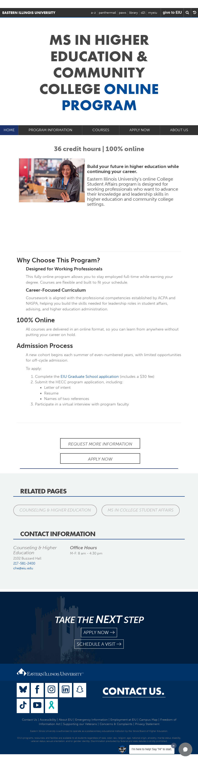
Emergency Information (91, 719)
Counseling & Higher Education (55, 510)
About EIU (65, 719)
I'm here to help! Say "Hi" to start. (152, 749)
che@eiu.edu (23, 568)
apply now (99, 632)
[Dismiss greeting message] (174, 745)
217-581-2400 (24, 563)
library (133, 13)
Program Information (50, 130)
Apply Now (139, 130)
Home (9, 130)
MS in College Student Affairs (141, 510)
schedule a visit (99, 644)
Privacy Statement (147, 724)
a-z (93, 13)
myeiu (152, 13)
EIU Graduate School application (90, 376)
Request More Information (100, 444)
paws (122, 13)
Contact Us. (133, 691)
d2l (143, 13)
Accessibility (48, 719)
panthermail (107, 13)
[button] (185, 749)
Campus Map (148, 719)
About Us (179, 130)
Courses (100, 130)
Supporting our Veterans (80, 724)
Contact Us (29, 719)
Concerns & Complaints (116, 724)
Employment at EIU (123, 719)
